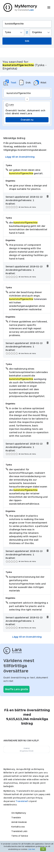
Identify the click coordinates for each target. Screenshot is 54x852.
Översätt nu (27, 119)
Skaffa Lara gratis (16, 689)
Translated (22, 801)
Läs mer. (31, 849)
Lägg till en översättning (20, 156)
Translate (16, 817)
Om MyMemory (18, 813)
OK (43, 849)
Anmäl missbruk (19, 822)
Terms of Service (19, 836)
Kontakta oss (18, 826)
